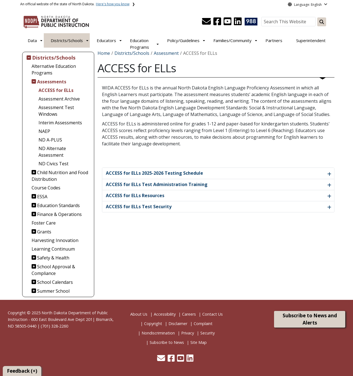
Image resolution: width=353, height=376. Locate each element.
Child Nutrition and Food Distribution (60, 175)
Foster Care (44, 223)
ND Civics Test (53, 164)
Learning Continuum (53, 249)
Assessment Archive (59, 99)
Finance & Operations (59, 214)
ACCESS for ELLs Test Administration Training (157, 184)
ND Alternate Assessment (52, 151)
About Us (138, 314)
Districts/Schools (67, 40)
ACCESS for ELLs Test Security (139, 207)
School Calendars (55, 282)
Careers (189, 314)
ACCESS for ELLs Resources (135, 195)
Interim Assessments (60, 123)
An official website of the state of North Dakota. (74, 4)
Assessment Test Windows (56, 110)
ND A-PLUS (50, 140)
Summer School (53, 291)
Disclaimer (177, 323)
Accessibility (165, 314)
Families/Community (232, 40)
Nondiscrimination (158, 333)
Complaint (203, 323)
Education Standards (58, 205)
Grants (44, 232)
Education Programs (139, 44)
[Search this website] (321, 21)
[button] (207, 23)
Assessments (51, 82)
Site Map (198, 342)
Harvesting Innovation (55, 240)
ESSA (42, 197)
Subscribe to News (167, 342)
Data (32, 40)
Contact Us (212, 314)
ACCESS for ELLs (56, 90)
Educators (106, 40)
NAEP (44, 131)
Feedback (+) (22, 371)
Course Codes (46, 188)
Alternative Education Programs (54, 69)
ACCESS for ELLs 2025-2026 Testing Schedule (154, 173)
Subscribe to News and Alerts (310, 319)
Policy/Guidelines (183, 40)
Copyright (153, 323)
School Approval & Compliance (53, 270)
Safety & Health (53, 258)
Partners (273, 40)
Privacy (187, 333)
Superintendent (311, 40)
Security (207, 333)
